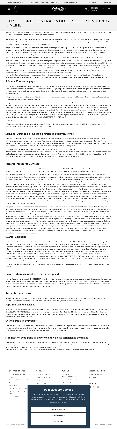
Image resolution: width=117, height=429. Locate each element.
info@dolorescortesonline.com (71, 301)
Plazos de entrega (71, 383)
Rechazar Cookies (58, 415)
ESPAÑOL (108, 2)
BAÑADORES (42, 384)
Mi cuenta (94, 378)
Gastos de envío (70, 380)
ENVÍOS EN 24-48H (72, 2)
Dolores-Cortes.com (19, 375)
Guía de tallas (96, 375)
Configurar (58, 421)
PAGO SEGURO (91, 2)
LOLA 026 (40, 381)
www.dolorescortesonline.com (22, 328)
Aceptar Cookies (58, 409)
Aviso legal (63, 402)
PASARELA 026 (43, 378)
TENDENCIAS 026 (44, 375)
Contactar (14, 397)
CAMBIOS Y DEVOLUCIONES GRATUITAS (44, 2)
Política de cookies (19, 389)
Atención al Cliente (16, 2)
